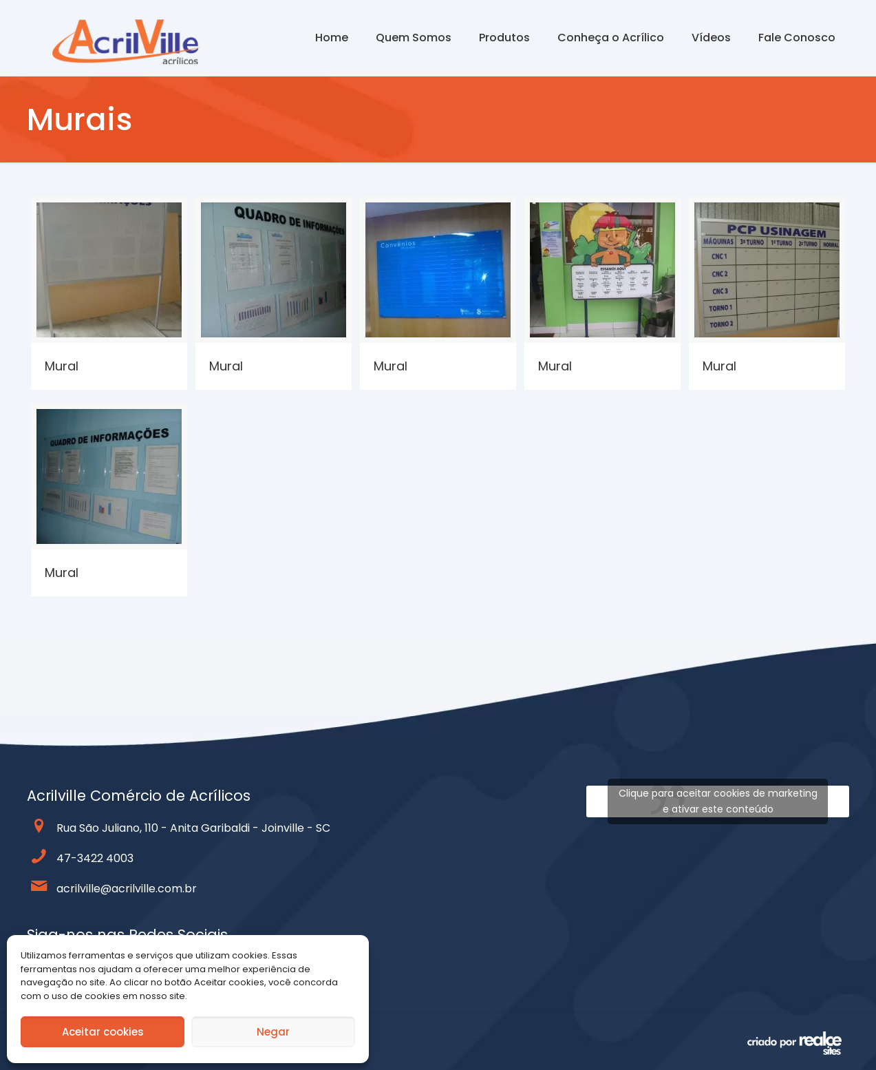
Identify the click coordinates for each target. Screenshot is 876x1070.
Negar (273, 1032)
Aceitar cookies (103, 1032)
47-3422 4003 (94, 858)
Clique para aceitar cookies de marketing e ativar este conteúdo (718, 801)
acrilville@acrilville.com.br (126, 888)
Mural (61, 366)
